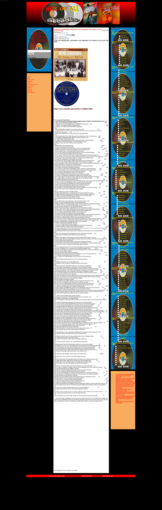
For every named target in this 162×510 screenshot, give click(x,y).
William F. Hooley (121, 354)
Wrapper (30, 81)
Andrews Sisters (124, 226)
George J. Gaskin (121, 346)
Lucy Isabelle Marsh (124, 323)
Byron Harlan (123, 303)
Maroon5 (122, 75)
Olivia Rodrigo (124, 37)
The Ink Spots (123, 263)
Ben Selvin (122, 278)
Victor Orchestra (123, 327)
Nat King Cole (122, 209)
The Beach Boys (121, 176)
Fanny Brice (123, 289)
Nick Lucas (122, 280)
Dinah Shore (123, 238)
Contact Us (35, 42)
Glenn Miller (123, 224)
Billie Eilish (123, 35)
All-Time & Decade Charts (39, 37)
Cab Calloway (123, 251)
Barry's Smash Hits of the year (40, 41)
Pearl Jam (122, 97)
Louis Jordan (123, 236)
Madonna (122, 124)
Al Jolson (122, 272)
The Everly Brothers (123, 203)
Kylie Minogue (123, 71)
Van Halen (122, 130)
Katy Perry (123, 46)
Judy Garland (123, 255)
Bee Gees (121, 157)
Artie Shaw (123, 247)
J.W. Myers (120, 360)
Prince (121, 122)
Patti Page (121, 211)
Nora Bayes (122, 310)
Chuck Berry (122, 199)
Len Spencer (122, 320)
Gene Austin (123, 274)
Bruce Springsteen (124, 128)
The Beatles (120, 170)
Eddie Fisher (122, 213)
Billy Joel (122, 132)
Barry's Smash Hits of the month (41, 39)
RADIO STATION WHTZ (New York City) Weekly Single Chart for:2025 (125, 383)
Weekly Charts (36, 38)
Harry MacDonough (124, 312)
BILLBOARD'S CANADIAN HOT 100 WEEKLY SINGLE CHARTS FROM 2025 (124, 386)
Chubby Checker (121, 180)
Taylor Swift (123, 63)
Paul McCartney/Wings (124, 151)
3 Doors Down (123, 80)
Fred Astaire (123, 253)
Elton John (121, 155)
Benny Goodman (124, 245)
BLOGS (34, 45)
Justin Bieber (124, 58)
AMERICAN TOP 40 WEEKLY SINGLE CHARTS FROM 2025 (124, 380)
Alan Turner (122, 325)
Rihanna (122, 69)
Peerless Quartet (123, 333)
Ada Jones (122, 314)
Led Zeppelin (122, 145)
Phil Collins (122, 136)
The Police (122, 134)
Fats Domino (122, 197)
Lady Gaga (123, 60)
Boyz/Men (122, 109)
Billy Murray (122, 295)
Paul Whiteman (123, 270)
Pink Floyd (121, 147)
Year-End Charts (36, 35)
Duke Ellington (123, 261)
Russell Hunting (121, 362)
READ (34, 43)
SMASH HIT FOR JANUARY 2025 (125, 378)
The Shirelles (120, 186)
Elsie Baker (122, 329)
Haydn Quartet (123, 306)
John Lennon (122, 153)
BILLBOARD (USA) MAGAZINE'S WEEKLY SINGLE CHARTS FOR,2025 (125, 376)
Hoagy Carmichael (124, 286)
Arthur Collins (123, 301)
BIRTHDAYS (35, 46)
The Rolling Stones (122, 172)
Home (34, 31)
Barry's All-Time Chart (38, 33)
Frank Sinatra (123, 222)
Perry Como (123, 230)
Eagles (120, 149)
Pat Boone (121, 207)
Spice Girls (123, 103)
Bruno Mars (124, 56)
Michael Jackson (124, 120)
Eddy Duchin (123, 259)
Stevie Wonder (122, 161)
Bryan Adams (123, 111)
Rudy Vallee (123, 282)
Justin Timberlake (124, 82)
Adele (122, 54)
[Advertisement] (61, 435)
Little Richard (122, 201)
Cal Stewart (122, 339)
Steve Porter (120, 356)
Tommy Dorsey (124, 232)
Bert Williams (122, 331)
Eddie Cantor (123, 284)
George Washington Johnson (124, 348)
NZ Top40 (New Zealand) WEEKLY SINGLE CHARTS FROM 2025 (125, 396)
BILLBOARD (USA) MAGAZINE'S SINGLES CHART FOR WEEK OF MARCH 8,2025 (125, 393)
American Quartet (124, 299)
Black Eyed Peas (124, 86)
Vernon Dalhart (123, 276)
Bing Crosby (123, 220)
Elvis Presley (122, 195)
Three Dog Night (123, 159)
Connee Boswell (124, 249)
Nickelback (123, 77)
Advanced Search (32, 84)
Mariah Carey (123, 99)
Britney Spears (124, 105)
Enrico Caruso (123, 337)
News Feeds (31, 79)
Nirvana (122, 94)
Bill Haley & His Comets (124, 205)
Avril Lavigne (123, 73)
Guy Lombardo (124, 257)
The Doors (120, 188)
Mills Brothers (123, 234)
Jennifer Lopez (124, 84)
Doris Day (122, 228)
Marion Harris (123, 308)
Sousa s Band (120, 352)
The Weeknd (124, 52)
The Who (119, 184)
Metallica (122, 101)
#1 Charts (35, 34)
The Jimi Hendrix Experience (124, 182)
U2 (120, 126)
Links (29, 83)
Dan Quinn (120, 350)
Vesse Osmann (121, 364)
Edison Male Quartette (122, 358)
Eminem (122, 88)
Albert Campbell (123, 335)
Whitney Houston (124, 113)
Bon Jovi (122, 138)
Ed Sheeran (124, 48)
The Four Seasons (122, 178)
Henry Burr (122, 297)
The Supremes (121, 174)
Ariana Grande (124, 44)
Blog (29, 78)
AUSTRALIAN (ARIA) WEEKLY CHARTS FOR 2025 (124, 389)
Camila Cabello (124, 50)
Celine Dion (123, 107)
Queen (120, 163)
